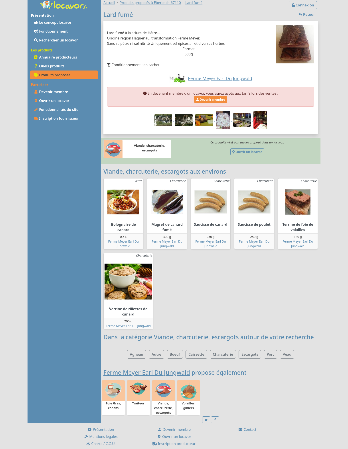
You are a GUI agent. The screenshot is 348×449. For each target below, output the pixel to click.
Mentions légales (101, 436)
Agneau (136, 354)
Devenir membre (51, 91)
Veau (287, 354)
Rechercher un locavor (56, 40)
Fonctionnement (51, 31)
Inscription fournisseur (56, 118)
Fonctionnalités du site (56, 109)
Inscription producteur (174, 443)
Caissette (196, 354)
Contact (247, 429)
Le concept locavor (52, 22)
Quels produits (49, 66)
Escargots (249, 354)
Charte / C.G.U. (101, 443)
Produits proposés (52, 75)
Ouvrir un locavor (51, 100)
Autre (156, 354)
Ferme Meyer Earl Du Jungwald (128, 326)
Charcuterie (223, 354)
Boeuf (175, 354)
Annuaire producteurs (55, 57)
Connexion (303, 5)
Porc (270, 354)
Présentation (100, 429)
